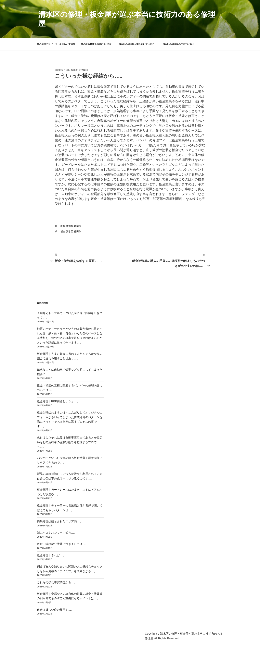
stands (83, 70)
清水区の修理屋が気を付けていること (138, 44)
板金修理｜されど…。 (51, 555)
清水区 (69, 226)
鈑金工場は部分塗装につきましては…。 (62, 544)
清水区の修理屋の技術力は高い (178, 44)
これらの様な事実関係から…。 (57, 582)
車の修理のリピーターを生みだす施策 (56, 44)
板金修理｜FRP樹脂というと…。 (58, 401)
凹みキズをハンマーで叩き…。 (57, 532)
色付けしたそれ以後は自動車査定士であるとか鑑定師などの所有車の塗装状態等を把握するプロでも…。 (69, 442)
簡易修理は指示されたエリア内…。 (59, 521)
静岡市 (77, 226)
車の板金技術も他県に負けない (96, 44)
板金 (63, 226)
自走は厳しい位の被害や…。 (55, 609)
